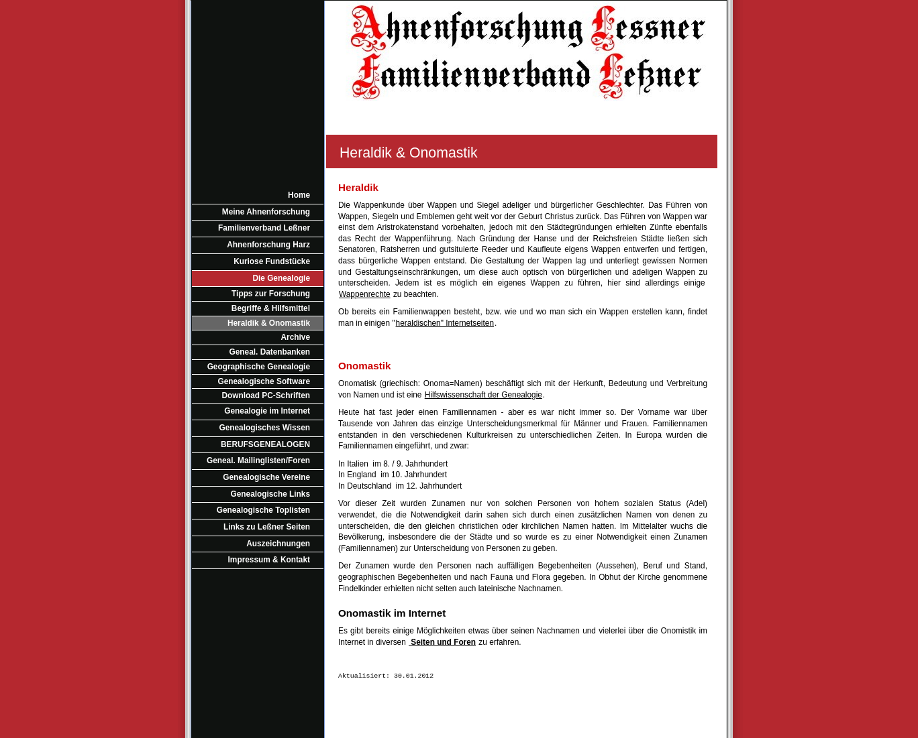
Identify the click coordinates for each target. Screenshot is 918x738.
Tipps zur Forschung (271, 293)
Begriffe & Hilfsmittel (271, 308)
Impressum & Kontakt (269, 559)
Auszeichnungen (278, 543)
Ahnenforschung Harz (268, 244)
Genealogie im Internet (267, 411)
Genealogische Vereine (266, 477)
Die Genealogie (281, 278)
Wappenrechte (365, 294)
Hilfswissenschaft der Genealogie (483, 394)
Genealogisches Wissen (265, 427)
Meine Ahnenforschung (266, 212)
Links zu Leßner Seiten (266, 527)
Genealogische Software (263, 381)
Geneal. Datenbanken (270, 352)
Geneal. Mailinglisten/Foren (258, 460)
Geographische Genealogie (258, 366)
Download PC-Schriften (265, 395)
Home (299, 195)
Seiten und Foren (442, 642)
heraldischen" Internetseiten (445, 323)
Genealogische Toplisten (263, 510)
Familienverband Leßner (264, 228)
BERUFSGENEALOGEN (265, 444)
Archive (295, 337)
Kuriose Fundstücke (272, 261)
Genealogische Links (270, 494)
